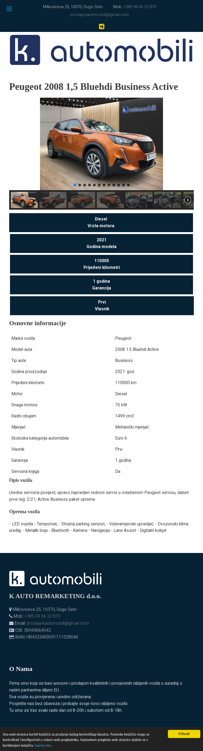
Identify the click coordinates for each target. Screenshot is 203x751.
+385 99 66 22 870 (139, 6)
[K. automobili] (101, 50)
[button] (17, 144)
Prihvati (184, 734)
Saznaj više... (44, 745)
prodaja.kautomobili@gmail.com (99, 14)
